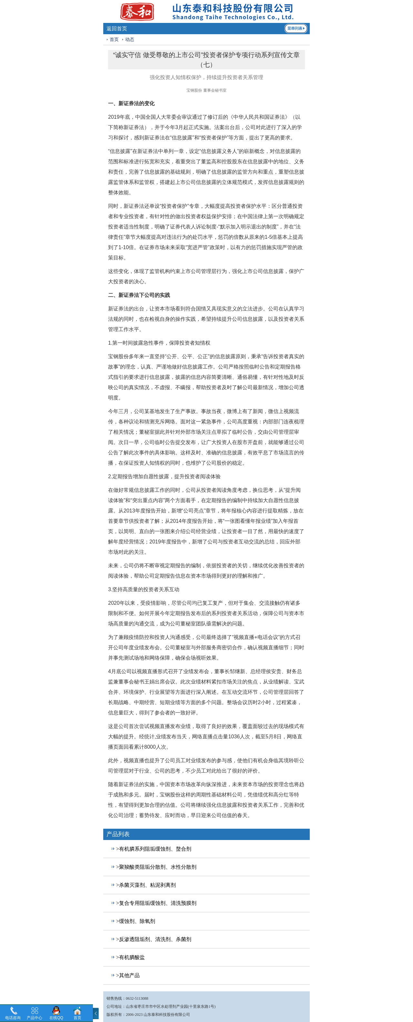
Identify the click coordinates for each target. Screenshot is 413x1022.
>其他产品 (128, 975)
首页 (114, 39)
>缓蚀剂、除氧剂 (135, 921)
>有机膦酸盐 (130, 957)
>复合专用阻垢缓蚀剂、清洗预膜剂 (156, 903)
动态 (129, 39)
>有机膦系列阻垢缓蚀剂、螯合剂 (153, 849)
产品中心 (34, 1018)
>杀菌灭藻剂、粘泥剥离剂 (146, 885)
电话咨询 (13, 1018)
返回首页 (116, 28)
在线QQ (56, 1018)
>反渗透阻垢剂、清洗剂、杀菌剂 (153, 939)
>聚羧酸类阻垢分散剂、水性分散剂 (156, 867)
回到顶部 (113, 987)
